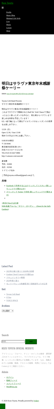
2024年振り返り (12, 281)
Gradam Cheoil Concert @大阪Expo (20, 274)
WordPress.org (11, 387)
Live (8, 21)
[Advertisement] (25, 237)
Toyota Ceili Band (28, 94)
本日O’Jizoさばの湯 (10, 203)
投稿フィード (11, 380)
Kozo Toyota (7, 3)
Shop (8, 31)
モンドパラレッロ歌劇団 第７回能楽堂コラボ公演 (26, 284)
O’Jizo (8, 297)
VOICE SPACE (12, 300)
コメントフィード (13, 384)
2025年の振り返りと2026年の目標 (20, 271)
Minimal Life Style (13, 18)
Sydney (36, 401)
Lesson (8, 28)
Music (8, 25)
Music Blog (10, 15)
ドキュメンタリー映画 (15, 278)
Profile (8, 12)
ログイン (10, 377)
